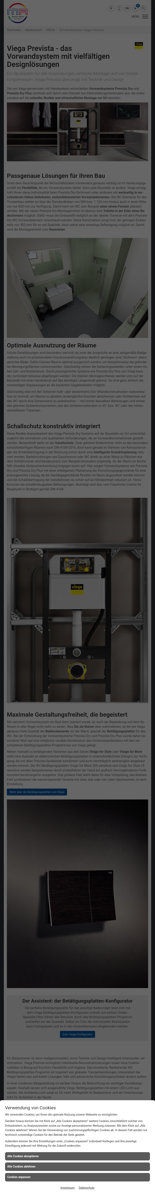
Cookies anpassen (18, 1177)
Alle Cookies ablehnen (21, 1166)
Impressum (68, 1187)
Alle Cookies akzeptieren (23, 1156)
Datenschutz (86, 1187)
